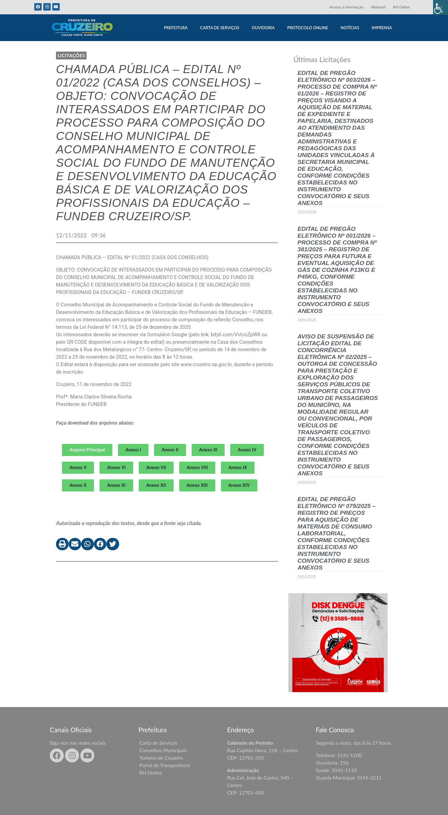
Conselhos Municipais (163, 750)
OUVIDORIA (263, 27)
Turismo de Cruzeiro (161, 758)
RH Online (401, 7)
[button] (133, 450)
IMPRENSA (382, 27)
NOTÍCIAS (350, 27)
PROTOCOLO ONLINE (307, 27)
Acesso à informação (346, 7)
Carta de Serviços (158, 743)
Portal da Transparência (164, 765)
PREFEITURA (176, 27)
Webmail (378, 7)
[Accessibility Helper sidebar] (440, 7)
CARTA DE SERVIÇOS (219, 27)
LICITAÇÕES (71, 55)
